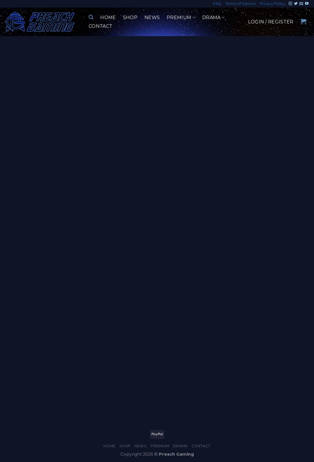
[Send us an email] (301, 4)
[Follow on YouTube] (307, 4)
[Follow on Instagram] (290, 4)
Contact (100, 26)
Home (108, 17)
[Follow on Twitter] (296, 4)
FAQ (217, 3)
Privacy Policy (272, 3)
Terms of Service (240, 3)
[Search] (91, 17)
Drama (213, 18)
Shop (130, 17)
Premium (181, 18)
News (152, 17)
